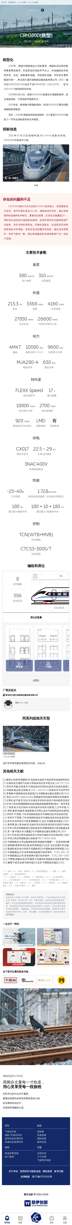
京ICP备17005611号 (42, 1176)
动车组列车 (11, 2)
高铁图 (40, 1131)
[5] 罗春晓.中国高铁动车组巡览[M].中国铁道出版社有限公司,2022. (36, 793)
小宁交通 (41, 1156)
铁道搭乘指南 (12, 1153)
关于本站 (10, 915)
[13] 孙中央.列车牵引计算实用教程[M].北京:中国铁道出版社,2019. (36, 821)
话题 (65, 1219)
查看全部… (41, 763)
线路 (20, 1219)
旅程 (52, 1219)
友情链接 (25, 1176)
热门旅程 (9, 1156)
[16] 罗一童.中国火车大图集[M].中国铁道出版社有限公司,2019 (34, 831)
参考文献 (58, 1171)
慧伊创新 (28, 1194)
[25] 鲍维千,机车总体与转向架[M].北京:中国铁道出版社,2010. (34, 862)
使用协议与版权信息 (30, 1171)
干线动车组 (10, 1131)
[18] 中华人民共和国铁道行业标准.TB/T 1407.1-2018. (29, 838)
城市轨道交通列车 (14, 1138)
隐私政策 (47, 1171)
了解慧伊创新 (44, 1160)
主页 (3, 2)
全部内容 (41, 1153)
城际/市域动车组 (13, 1135)
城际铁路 (41, 1138)
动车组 (7, 1219)
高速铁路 (41, 1135)
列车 (7, 1125)
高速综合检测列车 (14, 1142)
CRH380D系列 (21, 2)
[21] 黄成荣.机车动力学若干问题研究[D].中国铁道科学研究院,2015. (36, 848)
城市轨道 (41, 1142)
